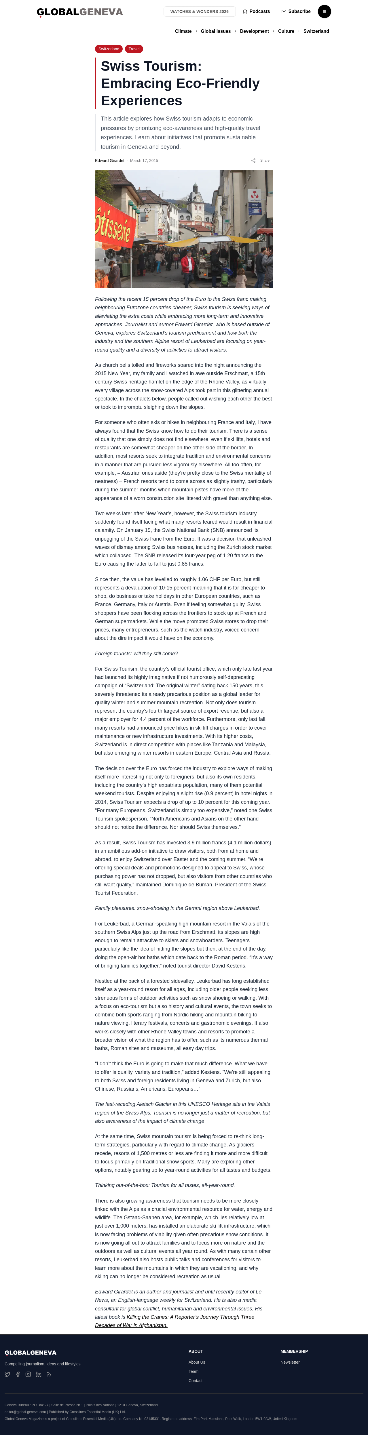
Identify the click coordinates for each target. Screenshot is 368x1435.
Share (260, 160)
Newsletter (290, 1362)
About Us (197, 1362)
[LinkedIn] (38, 1374)
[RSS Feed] (49, 1374)
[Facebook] (18, 1374)
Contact (195, 1380)
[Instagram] (28, 1374)
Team (193, 1371)
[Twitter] (7, 1374)
